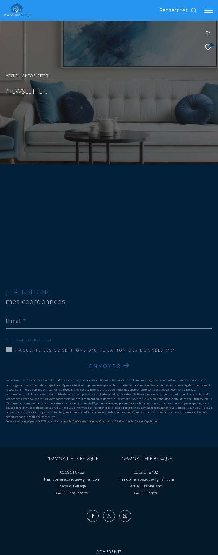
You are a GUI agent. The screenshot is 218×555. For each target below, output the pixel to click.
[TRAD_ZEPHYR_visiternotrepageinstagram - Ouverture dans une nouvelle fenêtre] (125, 454)
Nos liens (133, 529)
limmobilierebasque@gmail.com (72, 417)
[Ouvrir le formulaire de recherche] (178, 10)
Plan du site (71, 529)
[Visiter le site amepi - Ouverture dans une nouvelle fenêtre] (80, 502)
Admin (117, 529)
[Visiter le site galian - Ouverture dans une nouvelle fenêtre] (113, 503)
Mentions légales (96, 529)
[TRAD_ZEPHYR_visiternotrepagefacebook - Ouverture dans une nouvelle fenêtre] (93, 454)
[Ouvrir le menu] (208, 10)
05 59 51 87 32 (72, 410)
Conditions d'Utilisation (114, 359)
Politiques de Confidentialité (73, 359)
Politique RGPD (155, 529)
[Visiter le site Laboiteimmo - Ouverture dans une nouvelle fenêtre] (109, 541)
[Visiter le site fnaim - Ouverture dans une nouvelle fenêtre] (139, 503)
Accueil (13, 75)
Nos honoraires (47, 529)
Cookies (177, 529)
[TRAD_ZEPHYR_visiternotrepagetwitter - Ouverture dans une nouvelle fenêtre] (109, 454)
